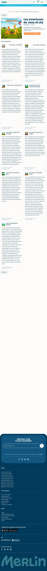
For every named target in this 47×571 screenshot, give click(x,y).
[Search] (33, 2)
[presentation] (23, 451)
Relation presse (4, 503)
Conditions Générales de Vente (7, 514)
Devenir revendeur (5, 499)
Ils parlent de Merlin (5, 496)
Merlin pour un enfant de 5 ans (7, 483)
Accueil (10, 11)
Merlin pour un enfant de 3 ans (7, 481)
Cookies (2, 520)
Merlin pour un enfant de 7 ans (7, 485)
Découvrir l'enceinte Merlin (32, 33)
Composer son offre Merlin (6, 504)
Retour (4, 15)
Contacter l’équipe (5, 501)
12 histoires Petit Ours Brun (6, 475)
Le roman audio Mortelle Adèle (7, 477)
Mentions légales (4, 517)
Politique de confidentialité (6, 519)
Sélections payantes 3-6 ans (7, 478)
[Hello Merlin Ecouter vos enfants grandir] (4, 2)
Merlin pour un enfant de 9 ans (7, 486)
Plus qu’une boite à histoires (6, 473)
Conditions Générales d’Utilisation (8, 515)
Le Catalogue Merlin (16, 11)
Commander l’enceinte (6, 472)
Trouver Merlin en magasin (6, 498)
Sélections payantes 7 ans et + (7, 480)
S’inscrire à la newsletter (6, 494)
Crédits (2, 512)
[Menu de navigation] (42, 2)
